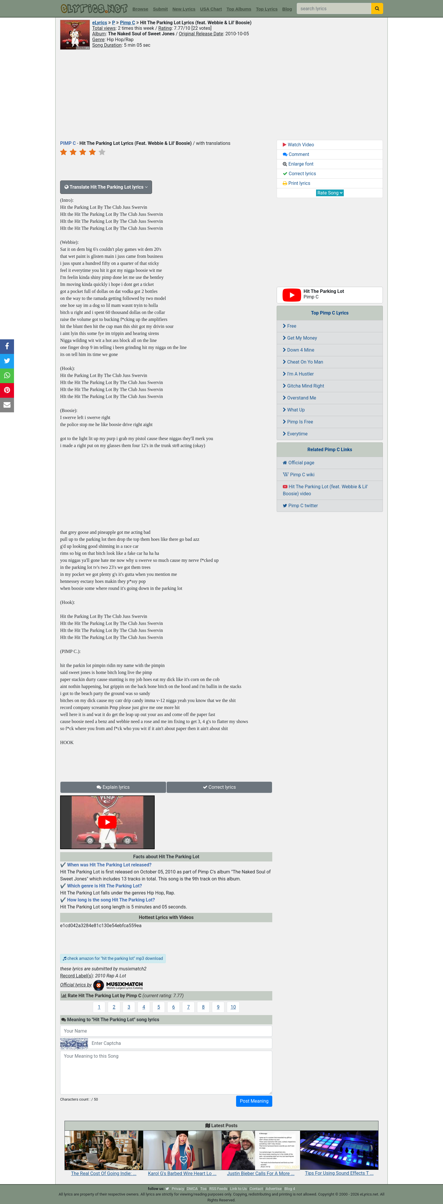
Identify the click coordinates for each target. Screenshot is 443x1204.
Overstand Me (299, 398)
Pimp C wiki (298, 474)
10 (233, 1007)
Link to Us (238, 1188)
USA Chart (211, 8)
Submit (160, 8)
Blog (287, 8)
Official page (298, 462)
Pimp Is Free (298, 422)
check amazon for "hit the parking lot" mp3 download (113, 958)
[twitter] (167, 1188)
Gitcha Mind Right (303, 386)
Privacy (178, 1188)
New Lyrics (184, 8)
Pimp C (127, 22)
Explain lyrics (113, 787)
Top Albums (238, 8)
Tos (203, 1188)
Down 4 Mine (298, 350)
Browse (140, 8)
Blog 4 (290, 1188)
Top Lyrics (267, 8)
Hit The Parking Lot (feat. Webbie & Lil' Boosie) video (325, 490)
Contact (256, 1188)
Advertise (274, 1188)
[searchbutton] (377, 8)
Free (289, 326)
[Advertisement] (221, 94)
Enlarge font (298, 164)
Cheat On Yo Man (303, 362)
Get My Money (300, 338)
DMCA (192, 1188)
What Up (294, 410)
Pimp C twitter (300, 505)
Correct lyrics (219, 787)
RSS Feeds (218, 1188)
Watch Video (298, 144)
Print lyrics (296, 183)
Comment (296, 154)
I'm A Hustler (298, 374)
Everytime (295, 434)
